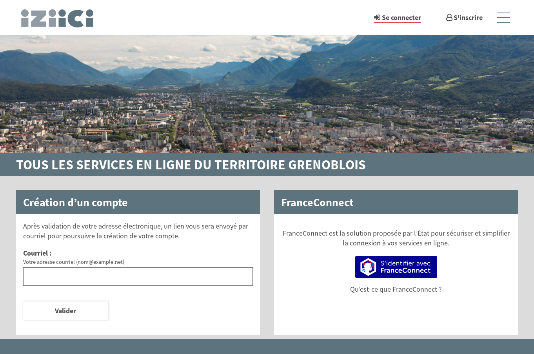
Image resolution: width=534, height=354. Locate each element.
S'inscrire (468, 17)
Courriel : (37, 253)
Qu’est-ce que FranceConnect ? (396, 289)
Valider (65, 310)
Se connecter (401, 17)
